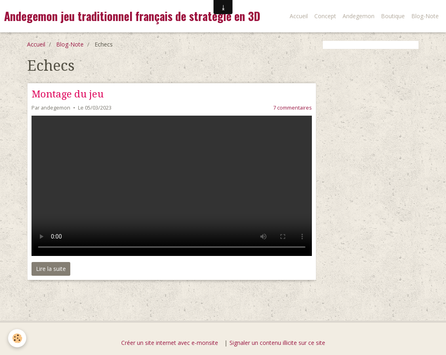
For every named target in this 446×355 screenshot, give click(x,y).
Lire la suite (51, 269)
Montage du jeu (68, 94)
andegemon (55, 107)
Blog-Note (425, 16)
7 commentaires (292, 107)
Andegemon (358, 16)
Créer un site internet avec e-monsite (169, 343)
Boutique (393, 16)
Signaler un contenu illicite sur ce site (277, 343)
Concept (325, 16)
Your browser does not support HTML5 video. (172, 186)
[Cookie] (17, 338)
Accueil (299, 16)
